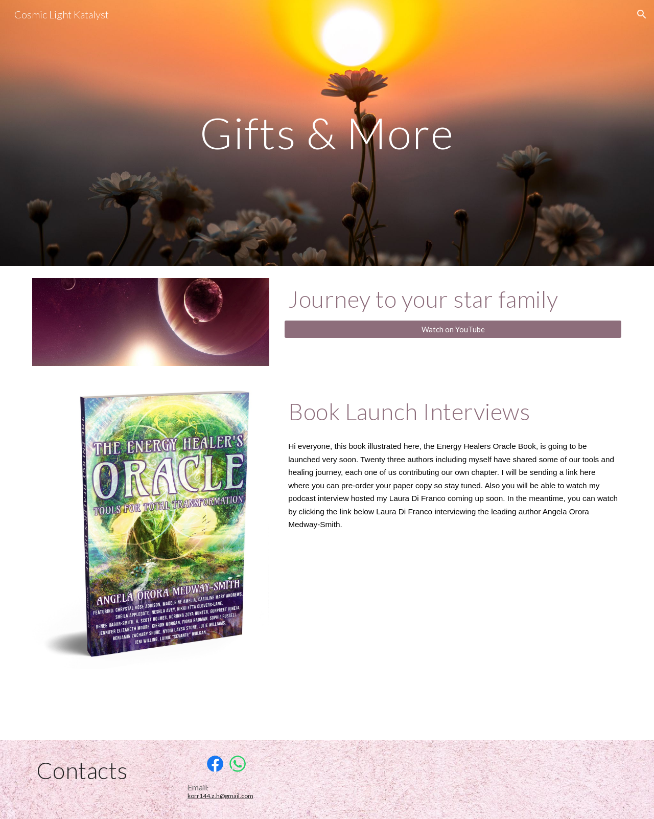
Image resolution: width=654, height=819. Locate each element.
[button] (641, 14)
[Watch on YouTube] (453, 329)
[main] (327, 132)
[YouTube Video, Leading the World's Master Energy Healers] (453, 633)
